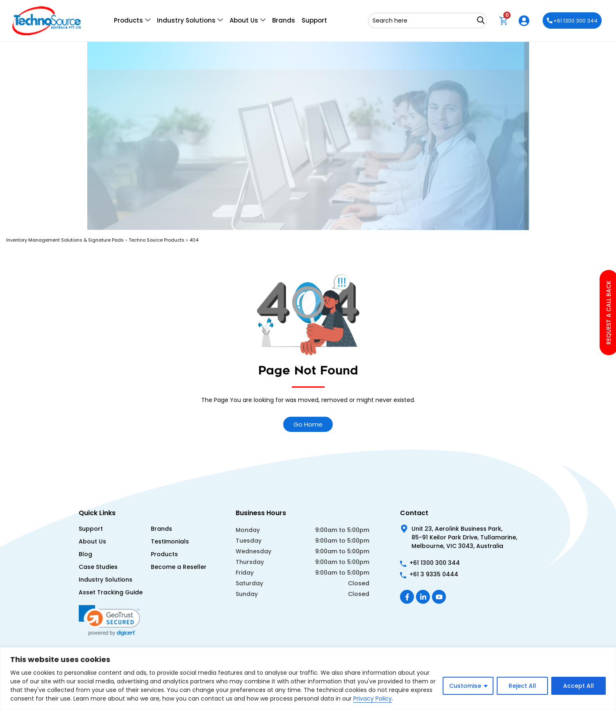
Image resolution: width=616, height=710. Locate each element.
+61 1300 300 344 (572, 21)
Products (132, 20)
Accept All (578, 686)
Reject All (522, 686)
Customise (465, 686)
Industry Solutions (190, 20)
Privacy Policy (372, 698)
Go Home (308, 424)
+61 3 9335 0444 (433, 574)
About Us (248, 20)
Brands (283, 20)
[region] (308, 678)
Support (314, 20)
